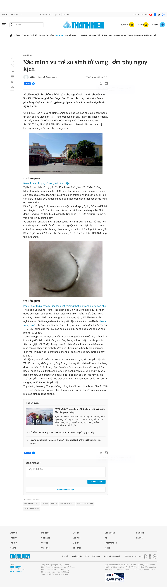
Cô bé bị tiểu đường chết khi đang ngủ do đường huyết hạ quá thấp (62, 432)
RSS (87, 556)
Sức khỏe (59, 35)
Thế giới (33, 35)
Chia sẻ (27, 83)
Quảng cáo (77, 556)
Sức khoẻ (45, 538)
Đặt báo (65, 556)
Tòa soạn (96, 556)
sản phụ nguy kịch (67, 503)
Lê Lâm (33, 77)
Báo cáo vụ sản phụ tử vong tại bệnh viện (46, 183)
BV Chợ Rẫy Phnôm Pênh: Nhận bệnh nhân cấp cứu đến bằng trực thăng (80, 411)
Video (130, 35)
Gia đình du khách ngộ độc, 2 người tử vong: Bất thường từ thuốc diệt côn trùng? (65, 442)
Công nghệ (118, 35)
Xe (125, 35)
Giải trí (100, 35)
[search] (26, 24)
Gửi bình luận (96, 482)
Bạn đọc (140, 533)
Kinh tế (42, 35)
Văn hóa (92, 35)
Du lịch (84, 35)
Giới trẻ (68, 35)
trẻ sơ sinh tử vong (31, 509)
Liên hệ (66, 14)
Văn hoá (76, 538)
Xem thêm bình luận (65, 490)
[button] (12, 57)
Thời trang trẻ (150, 35)
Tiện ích (56, 14)
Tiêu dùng (138, 35)
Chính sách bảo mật (112, 556)
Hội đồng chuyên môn (85, 503)
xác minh (45, 503)
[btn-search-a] (12, 24)
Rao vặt (139, 538)
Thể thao (108, 35)
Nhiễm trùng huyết (31, 503)
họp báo (54, 503)
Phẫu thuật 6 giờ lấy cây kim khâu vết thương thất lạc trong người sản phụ (64, 306)
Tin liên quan (32, 403)
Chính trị (17, 35)
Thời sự (25, 35)
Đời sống (50, 35)
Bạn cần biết (45, 14)
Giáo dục (76, 35)
